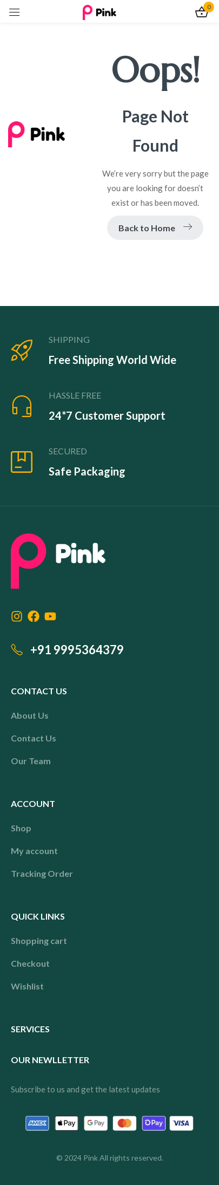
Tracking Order (42, 873)
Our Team (31, 761)
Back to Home (155, 228)
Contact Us (33, 738)
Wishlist (27, 986)
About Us (30, 715)
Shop (21, 828)
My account (34, 850)
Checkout (30, 963)
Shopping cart (39, 940)
